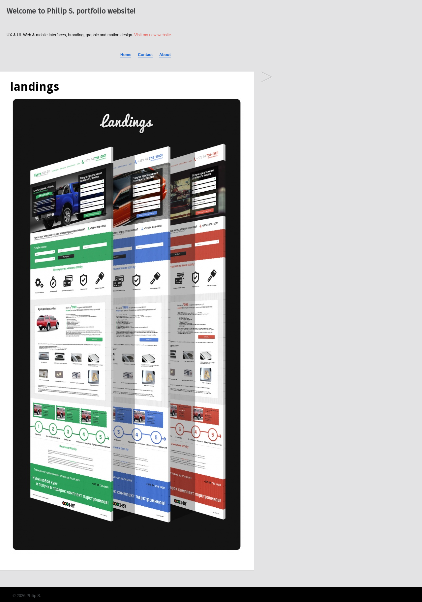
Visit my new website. (153, 35)
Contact (145, 54)
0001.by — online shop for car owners (266, 77)
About (165, 54)
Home (125, 54)
